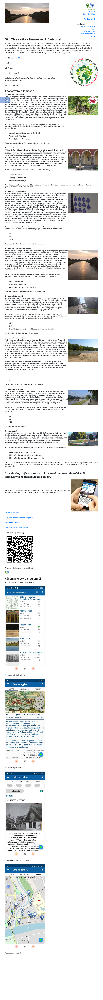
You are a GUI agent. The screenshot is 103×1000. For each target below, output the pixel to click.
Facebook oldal (89, 19)
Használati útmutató (12, 513)
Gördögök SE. (16, 58)
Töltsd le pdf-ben (89, 31)
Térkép (5, 100)
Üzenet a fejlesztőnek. (12, 523)
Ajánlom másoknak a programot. (16, 528)
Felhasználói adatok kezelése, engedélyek (19, 518)
